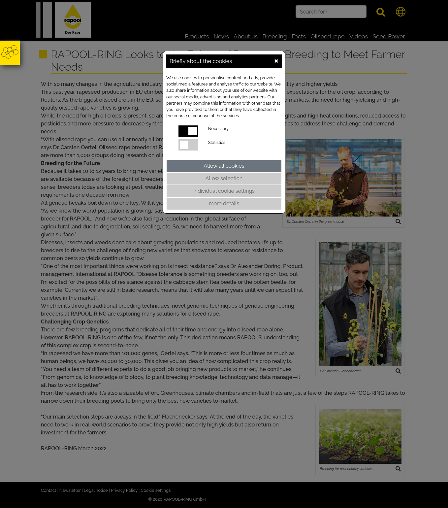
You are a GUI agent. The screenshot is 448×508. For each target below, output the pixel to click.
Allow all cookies (224, 166)
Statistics (216, 142)
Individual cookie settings (224, 191)
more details (224, 203)
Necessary (218, 128)
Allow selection (224, 178)
